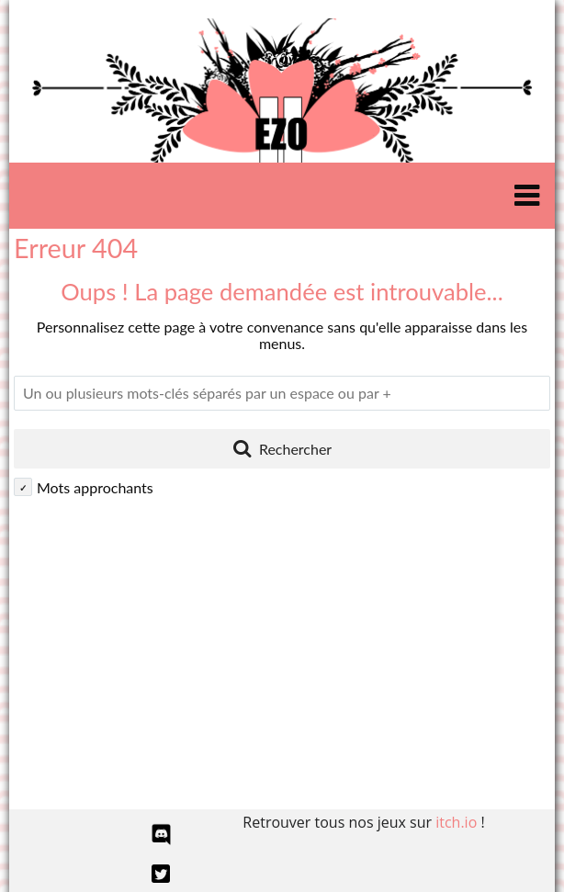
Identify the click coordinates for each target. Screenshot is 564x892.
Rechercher (282, 446)
